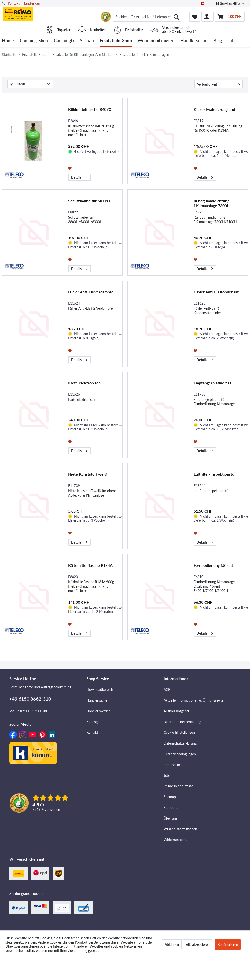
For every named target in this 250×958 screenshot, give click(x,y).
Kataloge (92, 722)
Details (79, 176)
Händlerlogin (32, 3)
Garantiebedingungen (180, 754)
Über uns (170, 818)
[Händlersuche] (194, 41)
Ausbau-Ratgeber (176, 711)
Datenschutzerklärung (180, 743)
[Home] (8, 41)
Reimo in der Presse (178, 786)
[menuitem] (147, 17)
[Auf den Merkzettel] (70, 168)
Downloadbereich (99, 689)
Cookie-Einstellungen (179, 732)
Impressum (172, 765)
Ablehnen (172, 944)
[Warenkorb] (230, 17)
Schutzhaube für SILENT (89, 200)
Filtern (17, 84)
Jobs (167, 775)
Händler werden (98, 711)
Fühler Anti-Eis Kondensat (216, 291)
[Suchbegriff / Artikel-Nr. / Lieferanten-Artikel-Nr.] (147, 17)
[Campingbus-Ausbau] (74, 41)
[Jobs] (232, 41)
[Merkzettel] (194, 17)
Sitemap (170, 797)
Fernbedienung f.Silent (213, 565)
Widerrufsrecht (175, 840)
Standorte (171, 807)
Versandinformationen (180, 829)
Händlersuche (96, 700)
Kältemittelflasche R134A (90, 565)
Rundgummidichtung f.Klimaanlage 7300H (212, 203)
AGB (167, 689)
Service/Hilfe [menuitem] (228, 3)
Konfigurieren (228, 944)
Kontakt (14, 3)
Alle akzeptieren (197, 944)
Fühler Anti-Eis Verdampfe (91, 291)
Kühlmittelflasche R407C (89, 109)
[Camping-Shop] (34, 41)
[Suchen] (176, 17)
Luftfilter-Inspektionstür (215, 474)
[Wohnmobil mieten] (156, 41)
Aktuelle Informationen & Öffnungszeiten (194, 700)
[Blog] (217, 41)
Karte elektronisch (84, 382)
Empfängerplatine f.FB (213, 382)
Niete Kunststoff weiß (87, 474)
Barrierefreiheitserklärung (182, 722)
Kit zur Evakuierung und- (215, 109)
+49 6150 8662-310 (30, 699)
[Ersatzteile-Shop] (116, 41)
